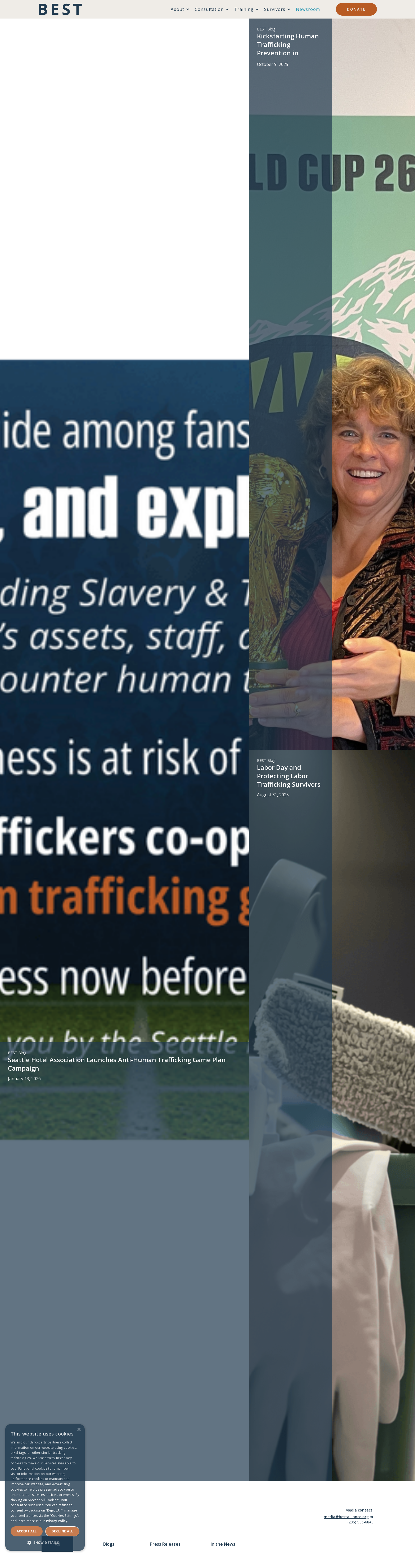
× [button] (79, 1430)
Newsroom (308, 9)
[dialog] (45, 1487)
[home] (60, 9)
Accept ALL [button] (27, 1531)
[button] (45, 1542)
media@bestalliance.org (346, 1516)
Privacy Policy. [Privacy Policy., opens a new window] (57, 1521)
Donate (356, 9)
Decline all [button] (62, 1531)
